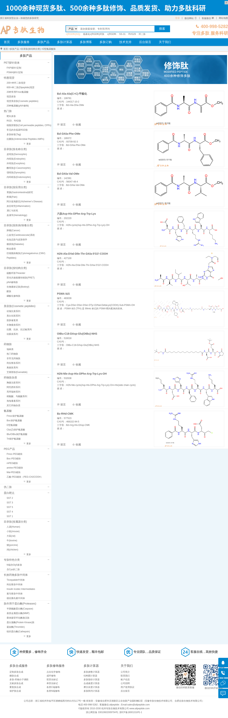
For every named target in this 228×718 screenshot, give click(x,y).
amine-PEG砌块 (15, 467)
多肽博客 (86, 42)
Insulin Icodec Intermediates (21, 589)
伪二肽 (8, 487)
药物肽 (8, 344)
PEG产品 (9, 448)
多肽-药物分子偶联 (19, 679)
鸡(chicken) (12, 549)
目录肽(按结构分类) (31, 49)
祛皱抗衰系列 (13, 311)
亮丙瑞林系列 (13, 391)
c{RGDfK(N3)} (73, 34)
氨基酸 (8, 410)
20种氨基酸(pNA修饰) (18, 105)
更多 (27, 143)
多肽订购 (106, 42)
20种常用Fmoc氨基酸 (17, 92)
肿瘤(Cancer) (13, 230)
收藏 (76, 124)
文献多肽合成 (16, 683)
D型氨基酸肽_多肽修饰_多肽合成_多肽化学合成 (22, 29)
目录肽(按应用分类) (15, 187)
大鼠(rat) (11, 536)
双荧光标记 (52, 679)
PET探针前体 (12, 62)
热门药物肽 (12, 354)
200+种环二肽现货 (16, 83)
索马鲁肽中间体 (15, 593)
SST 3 (10, 502)
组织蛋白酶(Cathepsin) (18, 631)
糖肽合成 (14, 675)
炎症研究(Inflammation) (18, 206)
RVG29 (132, 34)
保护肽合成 (15, 691)
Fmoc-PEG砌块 (14, 454)
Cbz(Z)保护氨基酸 (16, 429)
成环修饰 (51, 675)
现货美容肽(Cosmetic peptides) (22, 101)
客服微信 (208, 18)
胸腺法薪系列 (13, 382)
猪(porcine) (12, 545)
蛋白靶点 (9, 492)
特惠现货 (9, 77)
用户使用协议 (127, 687)
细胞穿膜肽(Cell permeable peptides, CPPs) (29, 125)
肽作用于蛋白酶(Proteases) (20, 603)
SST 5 (10, 507)
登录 (177, 18)
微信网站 (190, 18)
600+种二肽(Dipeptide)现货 (20, 87)
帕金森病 (11, 248)
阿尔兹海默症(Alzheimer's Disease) (24, 201)
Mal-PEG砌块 (14, 472)
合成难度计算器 (92, 683)
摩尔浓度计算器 (92, 687)
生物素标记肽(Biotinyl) (18, 286)
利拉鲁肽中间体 (15, 584)
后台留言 (145, 42)
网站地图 (223, 18)
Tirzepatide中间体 (16, 580)
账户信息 (125, 679)
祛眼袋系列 (12, 334)
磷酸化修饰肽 (13, 296)
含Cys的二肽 (13, 569)
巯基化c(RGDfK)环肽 (93, 34)
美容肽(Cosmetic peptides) (20, 306)
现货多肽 (11, 96)
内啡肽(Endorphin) (16, 159)
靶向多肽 (11, 116)
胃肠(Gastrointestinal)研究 (20, 192)
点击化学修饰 (53, 672)
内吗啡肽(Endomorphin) (19, 177)
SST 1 (10, 516)
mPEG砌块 (12, 463)
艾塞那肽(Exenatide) (17, 372)
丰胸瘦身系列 (13, 325)
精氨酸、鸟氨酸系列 (17, 396)
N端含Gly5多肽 (14, 565)
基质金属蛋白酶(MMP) (18, 613)
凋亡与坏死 (12, 210)
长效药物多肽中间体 (16, 574)
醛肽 (9, 291)
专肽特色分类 (12, 559)
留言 (61, 124)
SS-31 (122, 34)
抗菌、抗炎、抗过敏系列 (19, 329)
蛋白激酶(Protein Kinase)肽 (20, 622)
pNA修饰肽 (12, 282)
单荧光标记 (52, 683)
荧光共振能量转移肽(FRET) (21, 277)
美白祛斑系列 (13, 315)
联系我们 (125, 675)
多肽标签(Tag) (14, 134)
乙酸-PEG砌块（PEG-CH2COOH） (25, 477)
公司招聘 (125, 683)
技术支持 (125, 42)
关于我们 (165, 42)
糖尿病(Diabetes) (15, 244)
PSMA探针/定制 (15, 72)
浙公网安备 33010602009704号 (102, 712)
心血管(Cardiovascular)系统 (21, 235)
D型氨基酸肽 (49, 49)
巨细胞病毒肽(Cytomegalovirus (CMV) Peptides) (26, 255)
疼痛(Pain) (12, 197)
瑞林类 (10, 349)
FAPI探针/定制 (14, 67)
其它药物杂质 (13, 405)
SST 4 (10, 511)
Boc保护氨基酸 (14, 420)
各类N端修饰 (53, 691)
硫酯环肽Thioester (16, 273)
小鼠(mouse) (13, 531)
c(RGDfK (111, 34)
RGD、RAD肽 (14, 120)
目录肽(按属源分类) (15, 521)
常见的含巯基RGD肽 (17, 130)
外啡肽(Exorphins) (16, 163)
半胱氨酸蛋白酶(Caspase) (20, 608)
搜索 (162, 28)
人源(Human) (13, 526)
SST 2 (10, 498)
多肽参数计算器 (92, 672)
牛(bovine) (12, 540)
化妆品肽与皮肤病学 (17, 239)
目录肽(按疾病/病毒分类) (18, 225)
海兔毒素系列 (13, 401)
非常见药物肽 (13, 358)
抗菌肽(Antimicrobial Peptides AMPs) (25, 139)
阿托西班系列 (13, 387)
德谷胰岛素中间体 (16, 598)
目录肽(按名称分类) (15, 149)
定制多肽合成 (16, 672)
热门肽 (8, 111)
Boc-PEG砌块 (14, 458)
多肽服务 (23, 42)
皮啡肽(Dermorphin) (17, 154)
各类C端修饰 (53, 687)
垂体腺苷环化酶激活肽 (18, 617)
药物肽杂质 (10, 377)
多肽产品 (43, 42)
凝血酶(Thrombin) (16, 627)
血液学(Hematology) (17, 215)
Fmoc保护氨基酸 (15, 416)
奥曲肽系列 (12, 367)
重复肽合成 (15, 687)
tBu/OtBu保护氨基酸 (17, 434)
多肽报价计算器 (92, 679)
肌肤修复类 (12, 320)
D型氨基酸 (12, 425)
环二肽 (142, 34)
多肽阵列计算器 (92, 691)
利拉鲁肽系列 (13, 363)
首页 (7, 42)
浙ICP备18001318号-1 (130, 712)
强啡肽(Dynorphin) (16, 172)
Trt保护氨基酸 (14, 438)
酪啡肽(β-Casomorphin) (19, 168)
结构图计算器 (90, 675)
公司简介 (125, 672)
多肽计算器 (64, 42)
